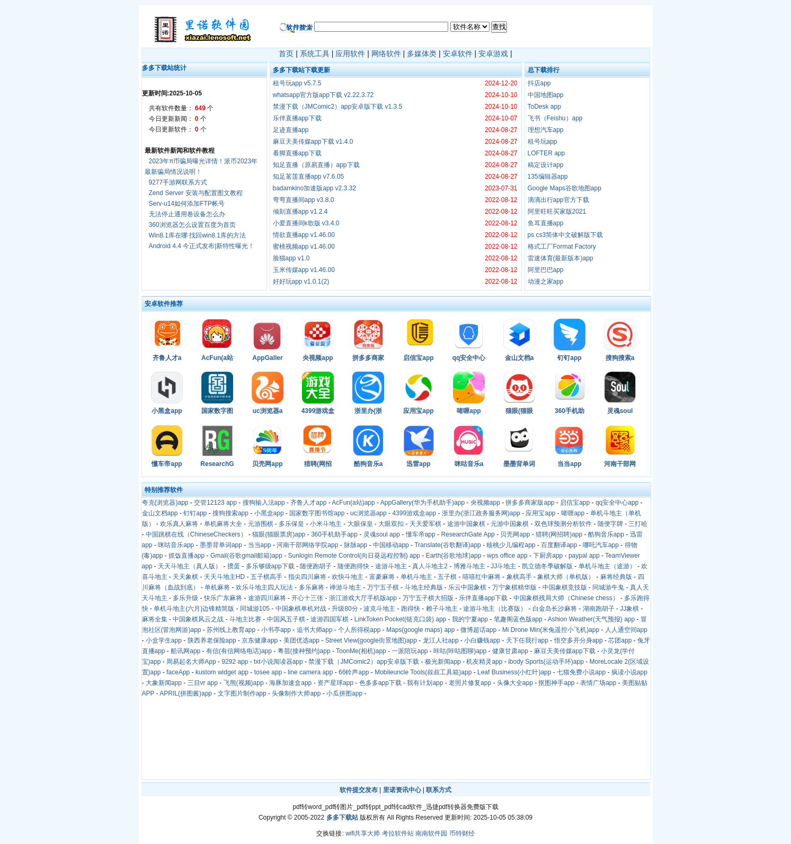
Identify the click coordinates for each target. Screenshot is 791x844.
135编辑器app (548, 176)
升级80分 (345, 608)
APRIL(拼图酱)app (185, 693)
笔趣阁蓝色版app (518, 619)
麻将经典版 (616, 577)
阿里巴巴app (546, 270)
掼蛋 (233, 566)
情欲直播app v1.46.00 (304, 235)
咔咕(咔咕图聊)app (459, 651)
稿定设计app (546, 165)
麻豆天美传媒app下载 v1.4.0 (313, 141)
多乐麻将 (311, 587)
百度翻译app (559, 545)
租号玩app (542, 141)
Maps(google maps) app (420, 630)
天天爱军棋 (425, 524)
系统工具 (315, 53)
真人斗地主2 (430, 566)
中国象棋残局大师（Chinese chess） (566, 598)
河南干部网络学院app (307, 545)
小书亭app (276, 630)
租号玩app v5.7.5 (297, 83)
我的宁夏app (470, 619)
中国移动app (391, 545)
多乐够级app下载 (270, 566)
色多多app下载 (380, 683)
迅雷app (418, 464)
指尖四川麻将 (307, 577)
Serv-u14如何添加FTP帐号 (187, 203)
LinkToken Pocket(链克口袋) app (400, 619)
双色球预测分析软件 (563, 524)
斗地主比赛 (245, 619)
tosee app (268, 672)
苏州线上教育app (231, 630)
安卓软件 (458, 53)
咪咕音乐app (176, 545)
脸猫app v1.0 (291, 258)
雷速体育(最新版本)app (560, 258)
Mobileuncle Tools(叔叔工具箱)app (423, 672)
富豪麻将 (382, 577)
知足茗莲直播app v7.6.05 (308, 176)
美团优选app (301, 640)
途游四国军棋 (329, 619)
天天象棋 (185, 577)
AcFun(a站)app (353, 502)
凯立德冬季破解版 (547, 566)
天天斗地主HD (224, 577)
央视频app (318, 358)
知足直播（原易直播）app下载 (316, 165)
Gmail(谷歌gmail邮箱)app (246, 555)
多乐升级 (185, 598)
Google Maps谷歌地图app (564, 188)
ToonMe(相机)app (361, 651)
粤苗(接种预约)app (304, 651)
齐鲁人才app (308, 502)
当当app (569, 464)
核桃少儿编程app (510, 545)
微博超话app (478, 630)
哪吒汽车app (601, 545)
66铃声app (354, 672)
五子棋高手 (266, 577)
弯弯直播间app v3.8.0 (303, 200)
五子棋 (447, 577)
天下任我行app (527, 640)
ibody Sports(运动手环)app (546, 661)
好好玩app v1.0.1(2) (301, 281)
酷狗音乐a (368, 464)
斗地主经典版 (424, 587)
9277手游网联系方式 (178, 182)
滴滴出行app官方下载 (558, 200)
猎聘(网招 (318, 464)
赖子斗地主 (442, 608)
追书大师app (315, 630)
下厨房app (548, 555)
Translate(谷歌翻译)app (447, 545)
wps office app (507, 555)
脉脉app (355, 545)
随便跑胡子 (316, 566)
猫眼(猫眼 (519, 411)
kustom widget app (221, 672)
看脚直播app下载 (297, 153)
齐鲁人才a (167, 358)
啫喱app (469, 411)
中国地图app (546, 95)
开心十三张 (307, 598)
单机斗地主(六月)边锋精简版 (194, 608)
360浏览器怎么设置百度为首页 (192, 224)
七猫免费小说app (581, 672)
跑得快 (410, 608)
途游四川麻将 (267, 598)
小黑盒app (167, 411)
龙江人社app (441, 640)
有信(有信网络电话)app (239, 651)
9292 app (234, 661)
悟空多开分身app (578, 640)
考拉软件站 (398, 833)
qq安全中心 (469, 358)
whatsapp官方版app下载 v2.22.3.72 (323, 95)
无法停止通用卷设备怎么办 (187, 214)
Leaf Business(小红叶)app (514, 672)
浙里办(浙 (368, 411)
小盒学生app (164, 640)
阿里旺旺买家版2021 (557, 211)
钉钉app (569, 358)
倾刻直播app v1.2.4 (300, 211)
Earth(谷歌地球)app (454, 555)
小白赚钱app (482, 640)
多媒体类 (422, 53)
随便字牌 (610, 524)
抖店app (539, 83)
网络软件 (386, 53)
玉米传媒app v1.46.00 (304, 270)
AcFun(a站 (217, 358)
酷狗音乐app (606, 534)
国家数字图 (217, 411)
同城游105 (255, 608)
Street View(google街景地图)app (371, 640)
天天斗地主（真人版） (189, 566)
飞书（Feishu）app (555, 118)
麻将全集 (154, 619)
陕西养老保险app (212, 640)
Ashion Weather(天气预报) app (591, 619)
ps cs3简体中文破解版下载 (565, 235)
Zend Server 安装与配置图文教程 (196, 193)
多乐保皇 (291, 524)
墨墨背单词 (519, 464)
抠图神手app (556, 683)
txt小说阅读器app (278, 661)
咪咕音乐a (469, 464)
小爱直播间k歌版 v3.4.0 (306, 223)
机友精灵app (484, 661)
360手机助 (569, 411)
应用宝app (418, 411)
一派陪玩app (410, 651)
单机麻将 (217, 587)
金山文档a (519, 358)
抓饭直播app (186, 555)
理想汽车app (546, 130)
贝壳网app (267, 464)
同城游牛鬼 (608, 587)
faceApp (178, 672)
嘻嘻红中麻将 (482, 577)
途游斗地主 (391, 566)
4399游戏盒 (318, 411)
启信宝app (418, 358)
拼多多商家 (368, 358)
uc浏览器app (368, 513)
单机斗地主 (416, 577)
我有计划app (425, 683)
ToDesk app (544, 106)
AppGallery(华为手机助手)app (422, 502)
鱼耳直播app (546, 223)
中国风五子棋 (286, 619)
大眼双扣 (391, 524)
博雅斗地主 (469, 566)
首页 (286, 53)
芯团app (620, 640)
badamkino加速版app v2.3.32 (314, 188)
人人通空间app (626, 630)
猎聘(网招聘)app (559, 534)
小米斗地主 (326, 524)
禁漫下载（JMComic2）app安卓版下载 (363, 661)
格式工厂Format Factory (562, 246)
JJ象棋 (629, 608)
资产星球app (335, 683)
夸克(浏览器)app (165, 502)
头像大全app (515, 683)
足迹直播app (291, 130)
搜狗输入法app (264, 502)
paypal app (584, 555)
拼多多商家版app (529, 502)
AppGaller (267, 358)
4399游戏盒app (414, 513)
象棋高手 (519, 577)
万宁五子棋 (383, 587)
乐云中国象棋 (467, 587)
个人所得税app (359, 630)
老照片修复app (470, 683)
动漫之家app (546, 281)
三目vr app (203, 683)
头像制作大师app (296, 693)
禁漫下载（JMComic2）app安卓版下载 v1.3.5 (338, 106)
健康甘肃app (510, 651)
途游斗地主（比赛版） (495, 608)
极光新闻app (443, 661)
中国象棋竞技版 (565, 587)
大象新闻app (164, 683)
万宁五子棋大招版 (428, 598)
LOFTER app (546, 153)
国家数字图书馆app (316, 513)
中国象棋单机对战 (300, 608)
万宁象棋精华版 (514, 587)
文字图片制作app (242, 693)
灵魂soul (620, 411)
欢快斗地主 (347, 577)
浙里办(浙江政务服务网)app (481, 513)
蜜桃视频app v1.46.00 (304, 246)
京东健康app (260, 640)
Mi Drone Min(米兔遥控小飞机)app (550, 630)
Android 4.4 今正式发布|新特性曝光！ (202, 246)
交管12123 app (215, 502)
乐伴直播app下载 (297, 118)
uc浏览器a (268, 411)
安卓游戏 (493, 53)
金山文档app (160, 513)
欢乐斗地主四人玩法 (264, 587)
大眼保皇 (360, 524)
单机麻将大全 (223, 524)
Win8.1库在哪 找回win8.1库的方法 (197, 235)
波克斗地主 (379, 608)
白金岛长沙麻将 (554, 608)
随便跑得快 (353, 566)
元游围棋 (260, 524)
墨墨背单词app (221, 545)
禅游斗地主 (345, 587)
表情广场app (598, 683)
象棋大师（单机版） (565, 577)
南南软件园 (431, 833)
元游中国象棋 (510, 524)
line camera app (310, 672)
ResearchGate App (467, 534)
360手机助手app (334, 534)
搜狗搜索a (620, 358)
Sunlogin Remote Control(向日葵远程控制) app (354, 555)
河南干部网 (620, 464)
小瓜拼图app (344, 693)
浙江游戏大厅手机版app (363, 598)
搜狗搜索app (230, 513)
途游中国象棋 (466, 524)
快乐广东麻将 (223, 598)
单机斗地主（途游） (607, 566)
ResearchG (217, 464)
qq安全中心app (617, 502)
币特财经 (462, 833)
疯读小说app (629, 672)
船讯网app (185, 651)
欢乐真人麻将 (179, 524)
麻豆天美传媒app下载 (565, 651)
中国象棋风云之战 (198, 619)
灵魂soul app (381, 534)
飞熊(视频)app (244, 683)
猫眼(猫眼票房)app (278, 534)
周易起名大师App (191, 661)
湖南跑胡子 (599, 608)
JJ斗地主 (503, 566)
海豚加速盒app (290, 683)
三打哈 (637, 524)
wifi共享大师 (362, 833)
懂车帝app (167, 464)
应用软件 (350, 53)
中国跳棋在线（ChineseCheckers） (196, 534)
